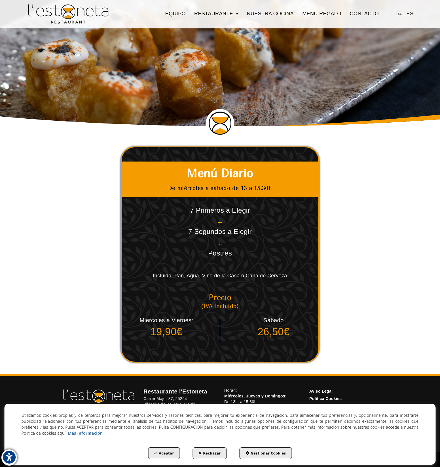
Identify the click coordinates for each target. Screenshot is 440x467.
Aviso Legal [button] (321, 391)
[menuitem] (175, 14)
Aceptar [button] (164, 453)
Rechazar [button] (210, 453)
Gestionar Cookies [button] (266, 453)
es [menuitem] (410, 13)
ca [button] (399, 14)
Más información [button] (85, 433)
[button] (68, 14)
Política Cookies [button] (325, 398)
